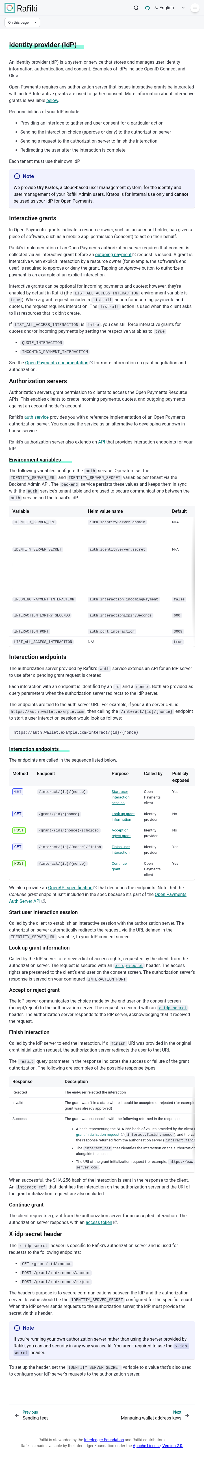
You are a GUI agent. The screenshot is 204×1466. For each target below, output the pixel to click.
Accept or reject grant (34, 990)
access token (101, 1222)
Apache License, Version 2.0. (158, 1445)
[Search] (136, 8)
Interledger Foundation (104, 1440)
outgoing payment (115, 254)
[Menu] (194, 7)
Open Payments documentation (59, 362)
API (101, 442)
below (52, 100)
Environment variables (35, 460)
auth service (36, 417)
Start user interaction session (120, 797)
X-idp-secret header (35, 1233)
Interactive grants (32, 218)
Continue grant (26, 1205)
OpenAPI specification (72, 887)
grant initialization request (99, 1134)
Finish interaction (29, 1032)
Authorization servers (38, 381)
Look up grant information (39, 948)
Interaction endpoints (37, 656)
